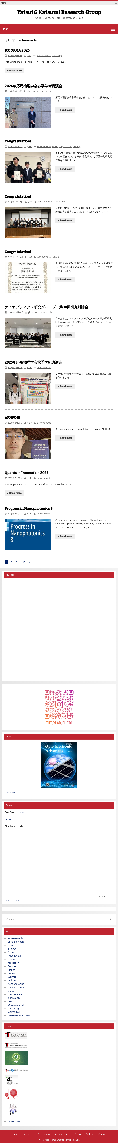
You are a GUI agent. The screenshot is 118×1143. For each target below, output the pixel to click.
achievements (44, 55)
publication (14, 998)
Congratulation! (18, 141)
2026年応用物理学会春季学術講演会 (33, 86)
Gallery (76, 146)
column (12, 948)
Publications (43, 1134)
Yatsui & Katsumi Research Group (59, 12)
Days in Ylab (65, 146)
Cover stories (11, 792)
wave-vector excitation (20, 1015)
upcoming (57, 55)
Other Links (14, 1121)
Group (78, 1134)
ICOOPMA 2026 (17, 50)
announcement (16, 941)
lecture (12, 980)
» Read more (14, 70)
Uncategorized (16, 1005)
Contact (102, 1134)
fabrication (13, 962)
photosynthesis (16, 987)
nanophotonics (16, 984)
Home (15, 1134)
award (55, 146)
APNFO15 (12, 418)
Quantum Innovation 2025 (26, 473)
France (11, 970)
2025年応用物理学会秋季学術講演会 (33, 362)
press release (15, 994)
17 (24, 562)
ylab (29, 55)
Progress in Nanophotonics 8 (29, 508)
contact (22, 812)
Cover (11, 952)
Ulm (10, 1001)
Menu (3, 3)
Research (27, 1134)
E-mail (8, 819)
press (11, 991)
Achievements (62, 1134)
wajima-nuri (14, 1012)
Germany (13, 976)
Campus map (12, 900)
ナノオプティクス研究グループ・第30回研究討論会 (46, 307)
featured (12, 966)
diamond (12, 959)
